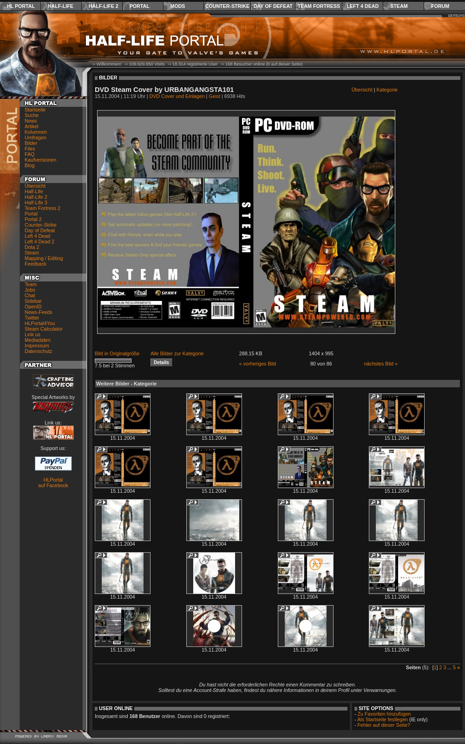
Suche (32, 115)
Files (30, 148)
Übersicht (35, 186)
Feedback (35, 264)
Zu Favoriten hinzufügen (384, 714)
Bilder (31, 143)
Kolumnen (36, 132)
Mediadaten (38, 340)
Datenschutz (38, 351)
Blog (29, 165)
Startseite (35, 109)
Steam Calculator (44, 329)
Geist (214, 96)
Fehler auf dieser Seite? (384, 725)
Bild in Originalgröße (117, 353)
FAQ (29, 154)
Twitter (32, 317)
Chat (30, 295)
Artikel (32, 126)
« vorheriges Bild (257, 363)
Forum (440, 6)
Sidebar (33, 301)
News (31, 121)
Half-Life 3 (36, 202)
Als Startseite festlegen (382, 719)
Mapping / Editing (44, 258)
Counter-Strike (227, 6)
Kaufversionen (40, 160)
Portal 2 (33, 219)
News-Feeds (38, 312)
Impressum (37, 345)
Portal (140, 6)
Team (31, 284)
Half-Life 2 (103, 6)
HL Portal (21, 6)
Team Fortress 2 (42, 208)
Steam (398, 6)
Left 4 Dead (363, 6)
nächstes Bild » (381, 363)
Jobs (30, 290)
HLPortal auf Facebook (53, 482)
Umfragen (35, 137)
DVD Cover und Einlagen (177, 96)
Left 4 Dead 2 (39, 241)
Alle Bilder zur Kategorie (177, 353)
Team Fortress (319, 6)
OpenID (33, 306)
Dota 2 (32, 247)
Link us (32, 334)
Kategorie (387, 89)
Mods (177, 6)
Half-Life (60, 6)
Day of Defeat (273, 6)
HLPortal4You (40, 323)
